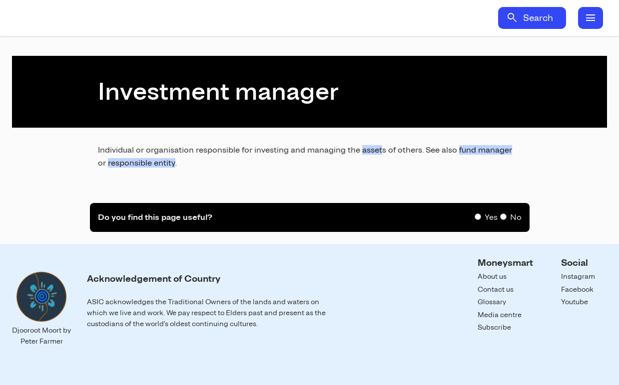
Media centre (500, 315)
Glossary (492, 302)
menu (591, 18)
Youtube (574, 302)
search (512, 18)
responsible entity (141, 163)
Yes (491, 217)
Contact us (496, 289)
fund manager (485, 150)
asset (372, 150)
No (516, 217)
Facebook (577, 289)
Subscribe (494, 327)
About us (492, 276)
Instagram (578, 276)
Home (104, 18)
